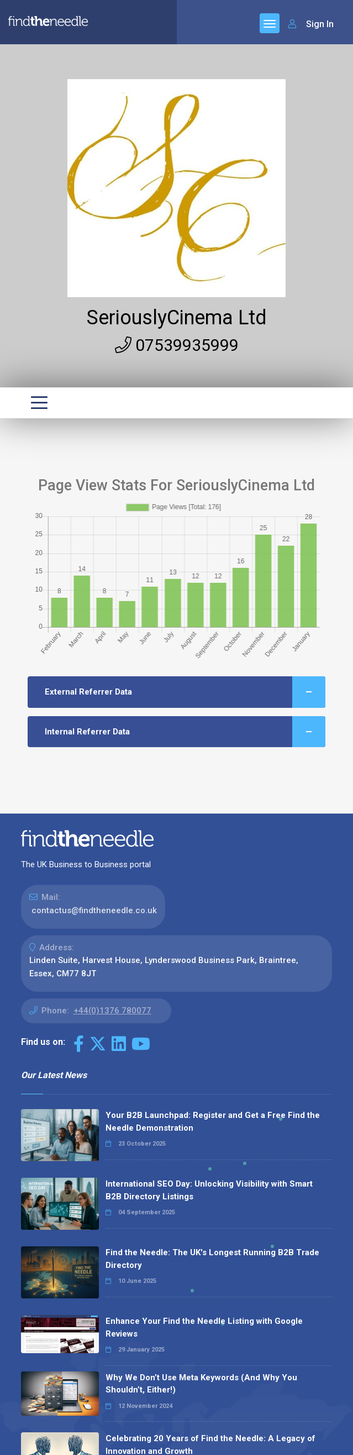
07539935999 (177, 345)
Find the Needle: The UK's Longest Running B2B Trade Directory (212, 1258)
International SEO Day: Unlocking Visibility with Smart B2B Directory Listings (209, 1190)
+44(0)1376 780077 (112, 1011)
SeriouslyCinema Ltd (177, 317)
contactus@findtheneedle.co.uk (94, 910)
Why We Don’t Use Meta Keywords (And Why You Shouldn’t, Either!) (201, 1384)
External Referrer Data (185, 692)
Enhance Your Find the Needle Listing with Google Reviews (204, 1327)
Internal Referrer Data (185, 732)
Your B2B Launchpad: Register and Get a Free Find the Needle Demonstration (213, 1121)
